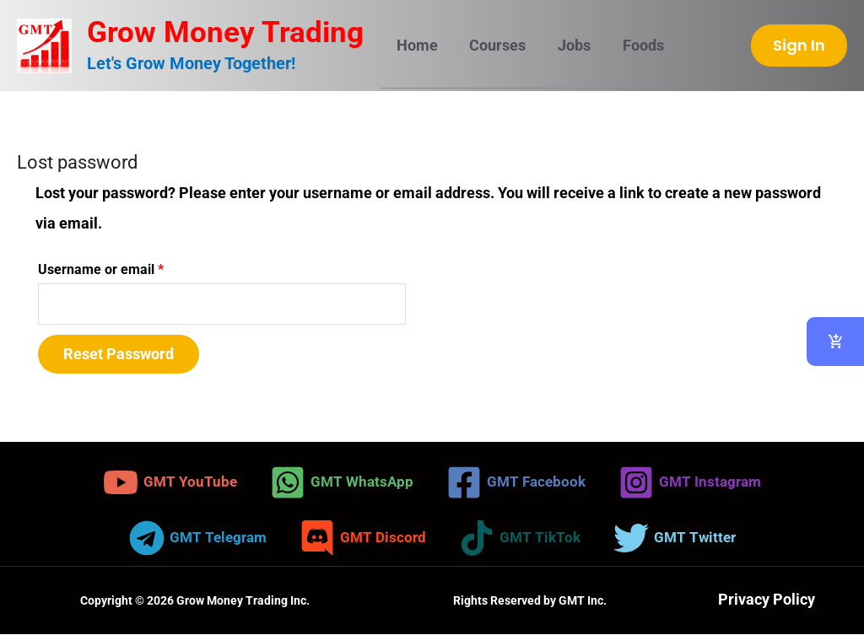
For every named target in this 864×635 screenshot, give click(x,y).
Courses (495, 45)
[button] (799, 45)
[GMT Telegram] (193, 539)
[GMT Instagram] (694, 483)
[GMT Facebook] (516, 483)
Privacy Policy (766, 601)
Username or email (128, 266)
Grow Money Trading (225, 32)
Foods (638, 45)
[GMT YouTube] (164, 483)
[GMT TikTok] (521, 539)
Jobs (570, 45)
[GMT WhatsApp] (338, 483)
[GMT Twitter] (679, 539)
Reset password (118, 354)
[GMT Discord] (362, 539)
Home (416, 45)
